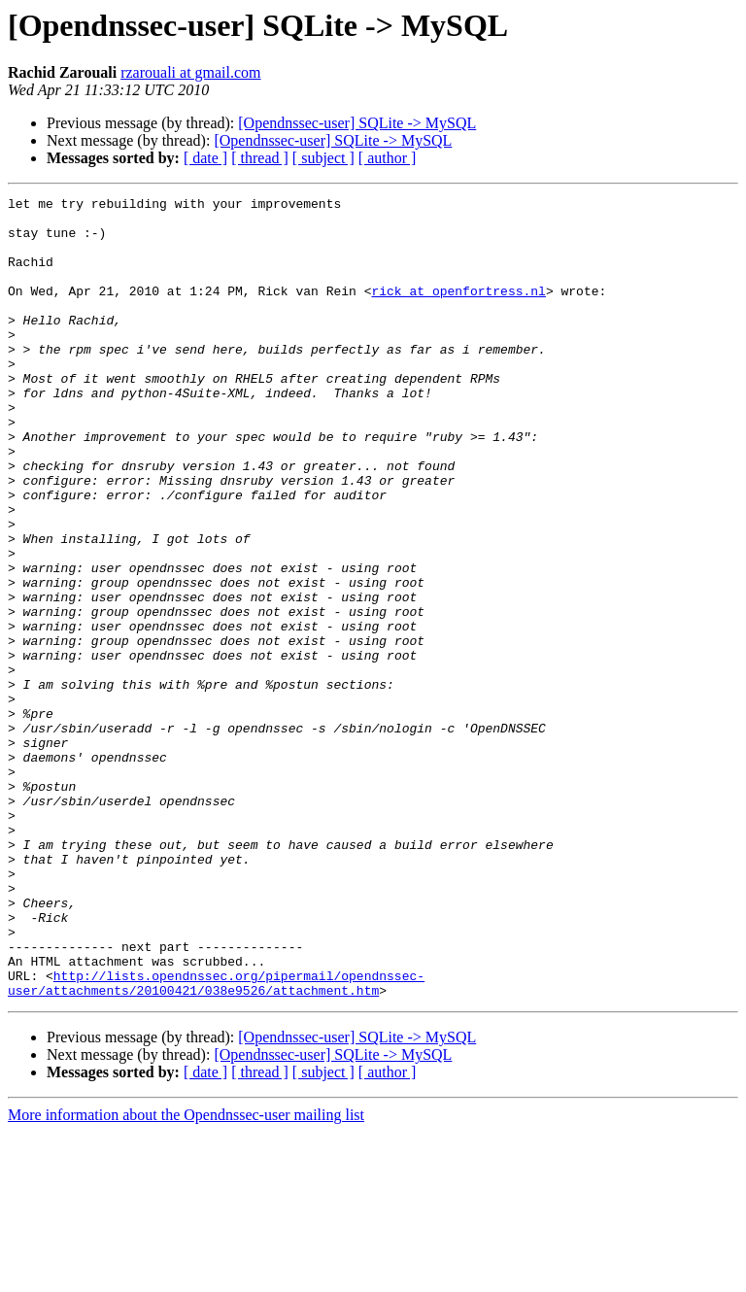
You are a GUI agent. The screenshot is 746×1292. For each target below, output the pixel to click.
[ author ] (387, 158)
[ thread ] (259, 158)
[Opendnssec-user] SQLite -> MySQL (357, 123)
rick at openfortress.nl (458, 311)
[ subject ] (323, 158)
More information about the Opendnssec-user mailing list (186, 1275)
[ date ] (205, 158)
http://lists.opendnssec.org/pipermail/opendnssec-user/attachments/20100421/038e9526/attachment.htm (216, 1141)
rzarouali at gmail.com (190, 72)
